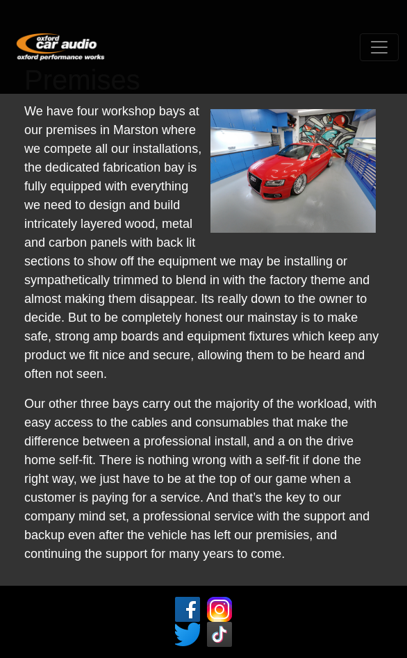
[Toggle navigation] (379, 47)
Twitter (187, 634)
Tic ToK (219, 634)
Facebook (187, 609)
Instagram (219, 609)
